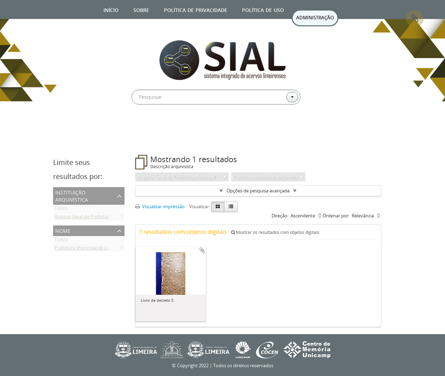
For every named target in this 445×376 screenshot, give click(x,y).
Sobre (141, 9)
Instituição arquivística (71, 195)
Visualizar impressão (160, 206)
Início (111, 9)
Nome (62, 230)
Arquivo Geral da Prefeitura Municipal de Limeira (105, 218)
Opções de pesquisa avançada (258, 190)
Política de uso (263, 9)
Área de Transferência (415, 18)
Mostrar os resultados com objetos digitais (275, 232)
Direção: (280, 215)
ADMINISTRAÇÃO (315, 17)
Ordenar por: (336, 215)
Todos (61, 209)
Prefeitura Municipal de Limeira (87, 249)
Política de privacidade (195, 9)
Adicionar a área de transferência (202, 250)
